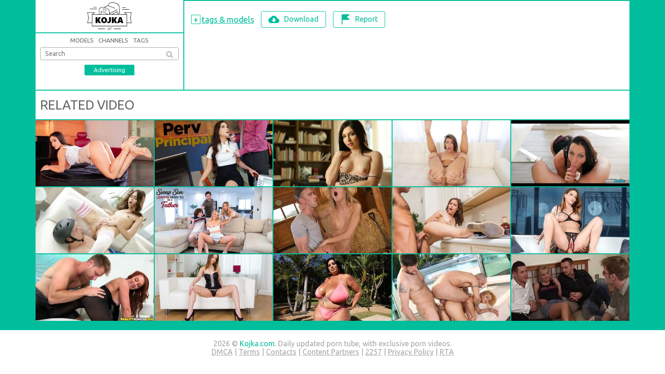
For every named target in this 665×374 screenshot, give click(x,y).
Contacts (281, 352)
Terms (249, 352)
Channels (113, 40)
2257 (373, 352)
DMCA (222, 352)
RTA (447, 352)
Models (82, 40)
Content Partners (330, 352)
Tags (141, 40)
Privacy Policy (411, 352)
